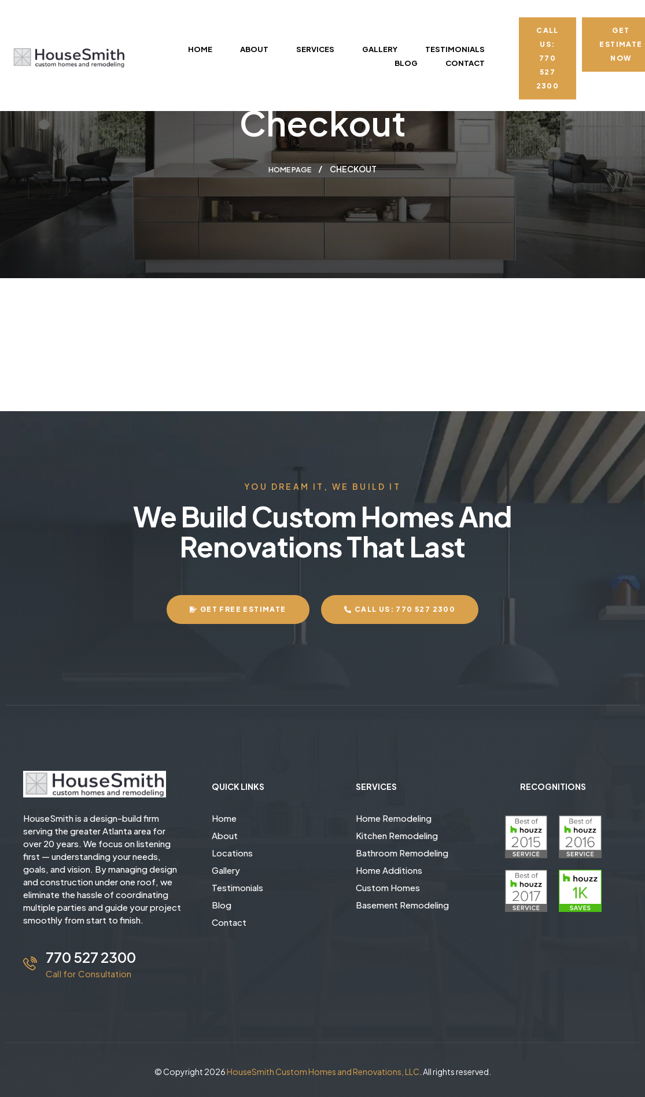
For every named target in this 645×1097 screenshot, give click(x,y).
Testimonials (237, 886)
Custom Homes (388, 886)
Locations (232, 852)
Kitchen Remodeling (397, 834)
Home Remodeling (394, 817)
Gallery (226, 869)
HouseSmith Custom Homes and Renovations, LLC (323, 1071)
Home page (290, 169)
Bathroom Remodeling (402, 852)
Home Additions (389, 869)
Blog (221, 904)
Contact (229, 921)
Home (224, 817)
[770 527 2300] (30, 963)
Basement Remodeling (402, 904)
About (225, 834)
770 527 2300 (91, 956)
